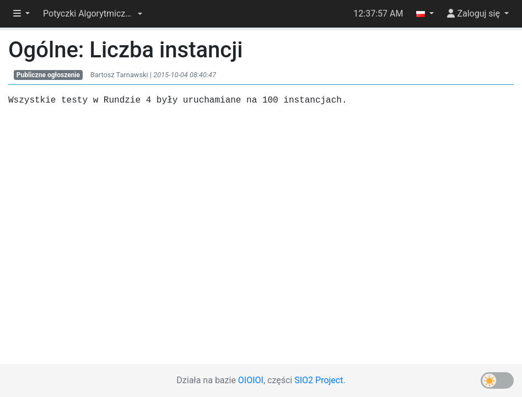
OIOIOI (250, 380)
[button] (92, 14)
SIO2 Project (318, 380)
